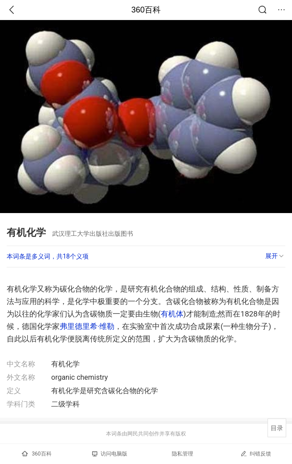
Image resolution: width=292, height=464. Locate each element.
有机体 (172, 313)
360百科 (146, 9)
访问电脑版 (109, 454)
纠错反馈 (255, 453)
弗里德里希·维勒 (87, 326)
